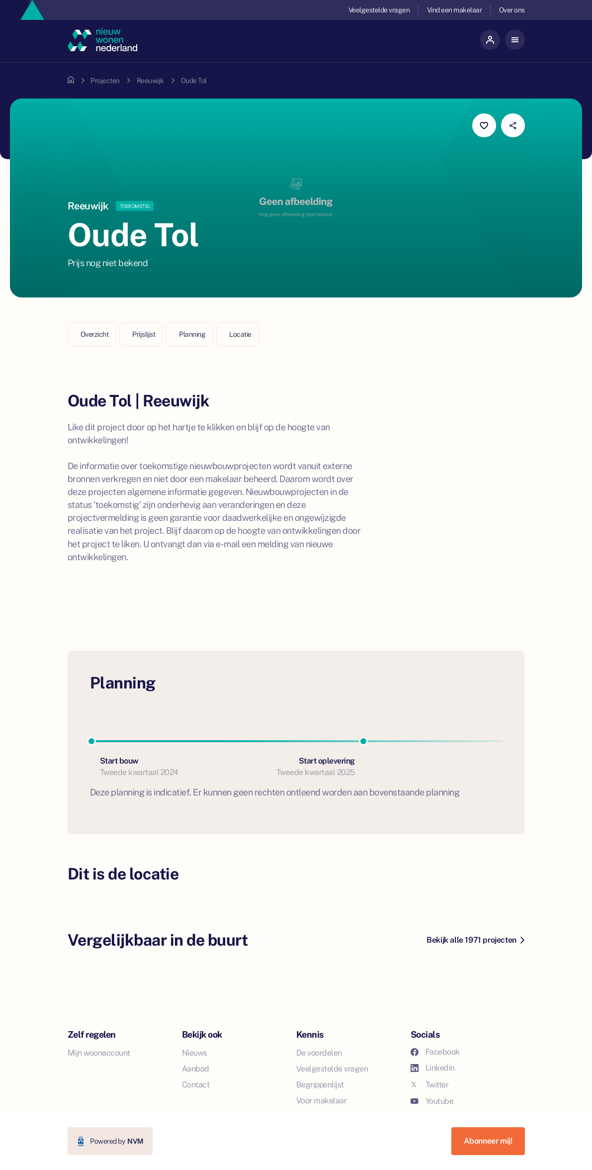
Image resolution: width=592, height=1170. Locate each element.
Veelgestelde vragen (379, 10)
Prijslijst (143, 334)
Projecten (105, 81)
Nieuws (194, 1053)
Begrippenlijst (320, 1084)
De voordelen (319, 1053)
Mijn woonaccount (99, 1053)
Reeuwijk (150, 81)
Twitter (430, 1084)
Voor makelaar (321, 1100)
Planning (192, 334)
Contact (196, 1084)
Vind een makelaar (454, 10)
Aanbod (195, 1068)
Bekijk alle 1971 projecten (475, 940)
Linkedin (433, 1067)
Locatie (240, 334)
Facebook (435, 1052)
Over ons (512, 10)
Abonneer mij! (488, 1141)
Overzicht (95, 334)
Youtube (432, 1101)
